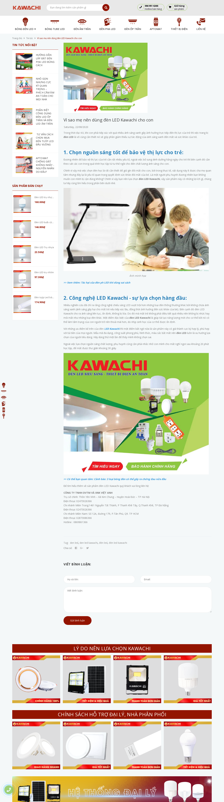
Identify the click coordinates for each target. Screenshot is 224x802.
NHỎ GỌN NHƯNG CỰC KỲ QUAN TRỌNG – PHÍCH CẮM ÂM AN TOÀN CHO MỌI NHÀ (45, 89)
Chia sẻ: (68, 548)
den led (74, 542)
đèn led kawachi (118, 542)
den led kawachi (89, 542)
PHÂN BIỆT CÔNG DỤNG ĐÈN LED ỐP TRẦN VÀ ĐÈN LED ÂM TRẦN (44, 116)
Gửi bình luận (77, 620)
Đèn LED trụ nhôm (44, 272)
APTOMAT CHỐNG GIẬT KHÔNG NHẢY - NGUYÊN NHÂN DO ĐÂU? (45, 164)
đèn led (103, 542)
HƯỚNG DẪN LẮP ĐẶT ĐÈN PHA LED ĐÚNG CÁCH (45, 60)
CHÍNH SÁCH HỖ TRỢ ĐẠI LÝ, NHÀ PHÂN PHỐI (112, 714)
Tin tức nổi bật (24, 45)
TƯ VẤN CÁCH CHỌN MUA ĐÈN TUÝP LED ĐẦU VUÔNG (45, 139)
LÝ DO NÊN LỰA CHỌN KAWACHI (112, 648)
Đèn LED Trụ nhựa (44, 247)
